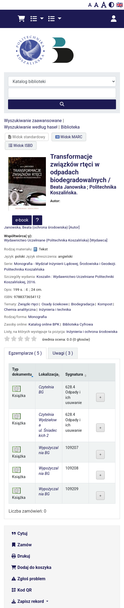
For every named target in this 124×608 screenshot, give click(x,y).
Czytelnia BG (46, 350)
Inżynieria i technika (55, 270)
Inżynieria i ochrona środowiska (91, 292)
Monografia (37, 277)
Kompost (105, 264)
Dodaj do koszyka (31, 528)
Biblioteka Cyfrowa (78, 285)
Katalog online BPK (43, 285)
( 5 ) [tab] (25, 313)
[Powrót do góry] (108, 591)
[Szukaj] (62, 65)
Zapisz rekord (28, 562)
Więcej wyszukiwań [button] (33, 573)
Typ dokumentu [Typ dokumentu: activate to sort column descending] (22, 332)
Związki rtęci (28, 264)
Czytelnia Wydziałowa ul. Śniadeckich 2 (48, 386)
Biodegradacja (82, 264)
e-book (21, 180)
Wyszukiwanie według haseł (30, 87)
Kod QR (21, 550)
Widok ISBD (21, 106)
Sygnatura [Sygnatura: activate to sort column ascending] (74, 335)
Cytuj (19, 494)
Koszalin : (44, 237)
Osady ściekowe (55, 264)
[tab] (63, 314)
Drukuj (20, 516)
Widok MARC (68, 97)
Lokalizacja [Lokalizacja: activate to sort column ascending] (48, 335)
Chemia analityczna (20, 270)
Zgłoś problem (28, 539)
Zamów (21, 505)
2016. (31, 242)
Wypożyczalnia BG (48, 411)
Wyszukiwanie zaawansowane (33, 81)
